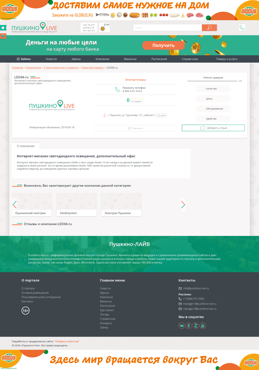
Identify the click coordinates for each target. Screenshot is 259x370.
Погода (104, 314)
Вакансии (130, 59)
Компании (102, 59)
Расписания (159, 59)
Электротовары (135, 79)
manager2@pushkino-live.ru (199, 309)
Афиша (76, 59)
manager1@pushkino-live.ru (199, 304)
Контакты (27, 301)
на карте (161, 115)
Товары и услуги (226, 59)
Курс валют (107, 310)
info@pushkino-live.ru (196, 288)
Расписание (107, 306)
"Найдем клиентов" (66, 341)
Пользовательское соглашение (41, 297)
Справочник (190, 59)
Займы (104, 327)
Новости (51, 59)
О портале (28, 288)
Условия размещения (35, 293)
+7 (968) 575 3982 (193, 299)
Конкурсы (106, 323)
